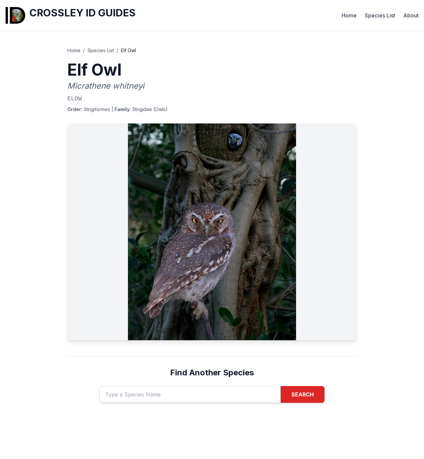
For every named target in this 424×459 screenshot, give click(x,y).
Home (349, 15)
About (411, 15)
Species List (380, 15)
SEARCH (302, 394)
